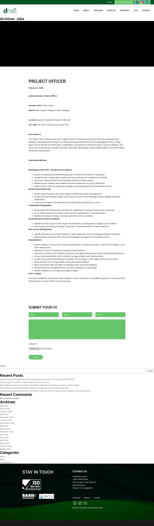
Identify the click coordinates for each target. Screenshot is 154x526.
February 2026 (6, 411)
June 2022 (4, 434)
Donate (97, 497)
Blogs (2, 459)
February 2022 (6, 446)
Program (98, 10)
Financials (76, 497)
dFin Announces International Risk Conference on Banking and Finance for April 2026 (34, 388)
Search (3, 366)
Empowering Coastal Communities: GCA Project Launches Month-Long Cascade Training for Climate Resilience (45, 391)
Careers (110, 2)
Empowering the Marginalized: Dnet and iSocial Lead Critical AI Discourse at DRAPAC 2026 (37, 379)
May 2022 (4, 437)
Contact (146, 10)
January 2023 (5, 429)
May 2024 (4, 414)
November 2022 (7, 431)
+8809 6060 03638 (124, 2)
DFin (136, 10)
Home (76, 10)
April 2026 (4, 405)
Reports (87, 497)
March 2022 (5, 443)
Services (111, 10)
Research (124, 10)
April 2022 (4, 440)
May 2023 (4, 426)
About (86, 10)
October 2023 (6, 420)
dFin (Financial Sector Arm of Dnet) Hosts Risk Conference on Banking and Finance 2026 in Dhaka (39, 385)
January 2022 (5, 449)
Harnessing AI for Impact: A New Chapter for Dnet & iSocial (24, 382)
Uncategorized (6, 462)
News (2, 456)
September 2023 (7, 423)
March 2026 (5, 408)
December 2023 (7, 417)
